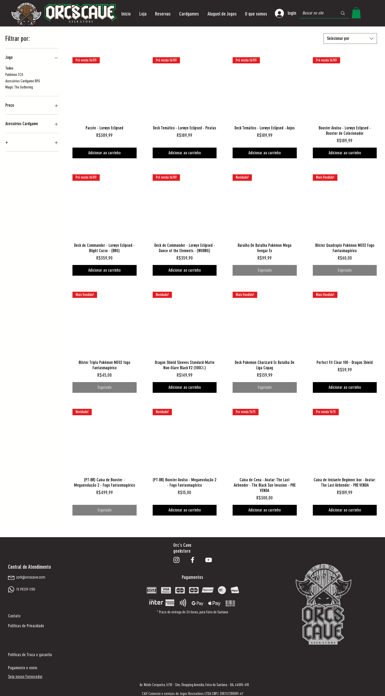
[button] (143, 14)
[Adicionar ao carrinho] (104, 153)
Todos (9, 68)
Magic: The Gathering (19, 87)
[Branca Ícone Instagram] (176, 560)
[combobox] (350, 38)
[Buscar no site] (316, 13)
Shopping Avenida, (193, 685)
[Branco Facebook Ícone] (192, 560)
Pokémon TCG (14, 74)
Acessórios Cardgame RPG (22, 80)
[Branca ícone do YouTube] (209, 560)
